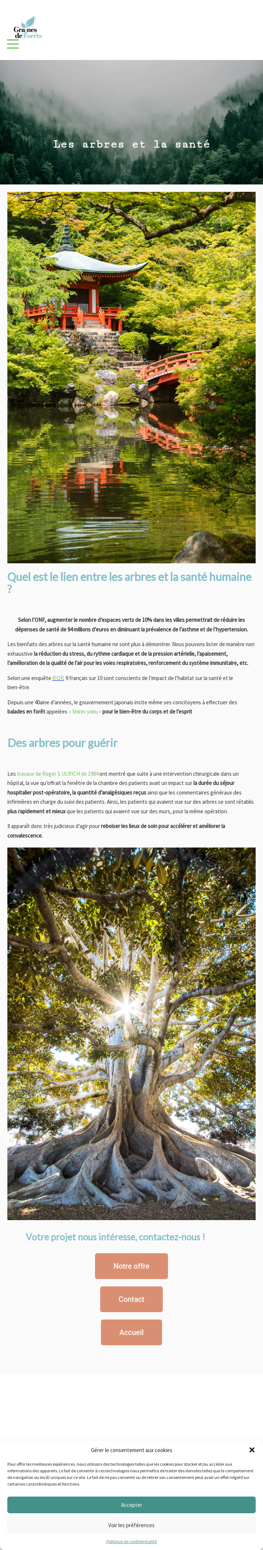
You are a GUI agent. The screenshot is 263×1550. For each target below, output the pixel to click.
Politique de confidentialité (131, 1541)
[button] (252, 1450)
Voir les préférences (131, 1525)
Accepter (131, 1504)
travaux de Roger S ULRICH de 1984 (57, 773)
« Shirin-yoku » (85, 711)
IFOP (57, 677)
